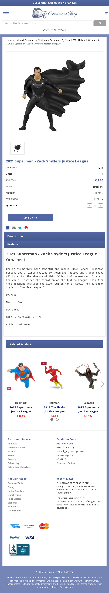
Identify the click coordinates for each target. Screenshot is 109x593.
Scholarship (13, 463)
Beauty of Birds (15, 483)
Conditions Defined (66, 463)
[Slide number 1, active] (51, 419)
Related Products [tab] (21, 344)
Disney (11, 487)
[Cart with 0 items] (106, 13)
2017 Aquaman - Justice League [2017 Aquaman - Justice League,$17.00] (88, 409)
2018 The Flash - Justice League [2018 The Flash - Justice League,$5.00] (55, 409)
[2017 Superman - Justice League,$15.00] (20, 375)
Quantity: (12, 205)
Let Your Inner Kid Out (70, 498)
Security (12, 459)
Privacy (11, 451)
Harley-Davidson (16, 491)
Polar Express (14, 498)
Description (15, 236)
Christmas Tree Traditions (72, 483)
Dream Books (15, 510)
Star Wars (13, 506)
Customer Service (16, 447)
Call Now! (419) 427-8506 (54, 2)
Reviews (12, 244)
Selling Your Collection (19, 467)
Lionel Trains (14, 494)
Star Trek (12, 502)
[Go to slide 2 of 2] (6, 384)
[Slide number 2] (57, 419)
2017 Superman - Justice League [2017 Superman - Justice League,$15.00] (21, 409)
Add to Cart (21, 394)
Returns (12, 455)
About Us (12, 443)
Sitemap (70, 571)
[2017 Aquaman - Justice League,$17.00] (88, 375)
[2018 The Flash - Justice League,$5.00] (54, 375)
